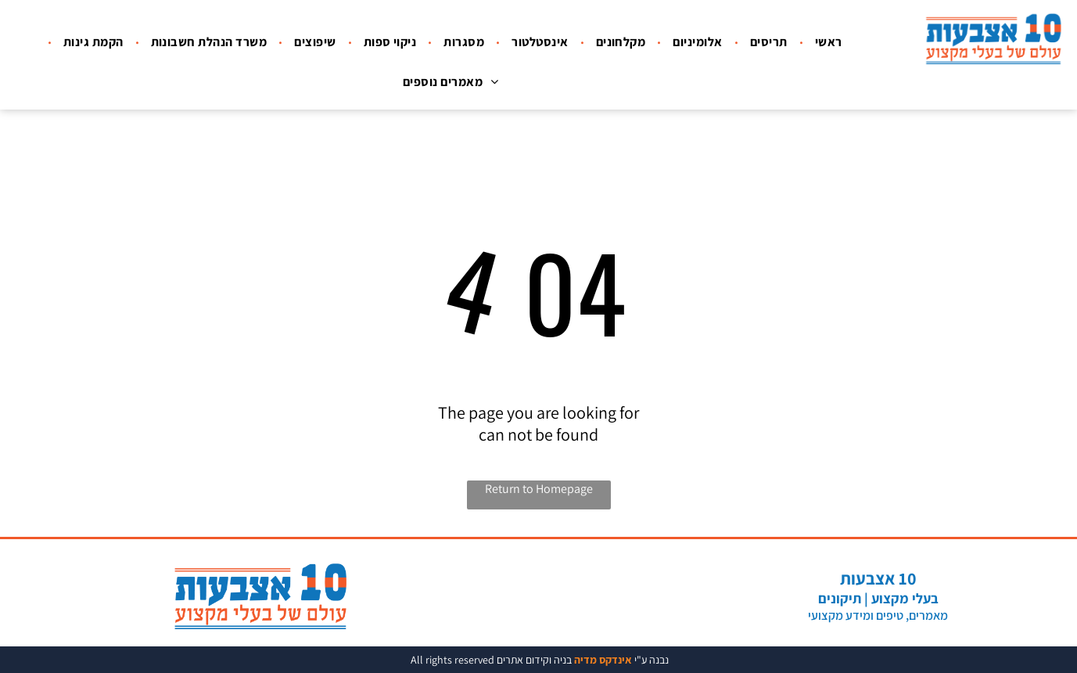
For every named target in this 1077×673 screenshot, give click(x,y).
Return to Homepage (539, 488)
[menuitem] (826, 42)
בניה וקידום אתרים (534, 660)
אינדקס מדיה (603, 660)
